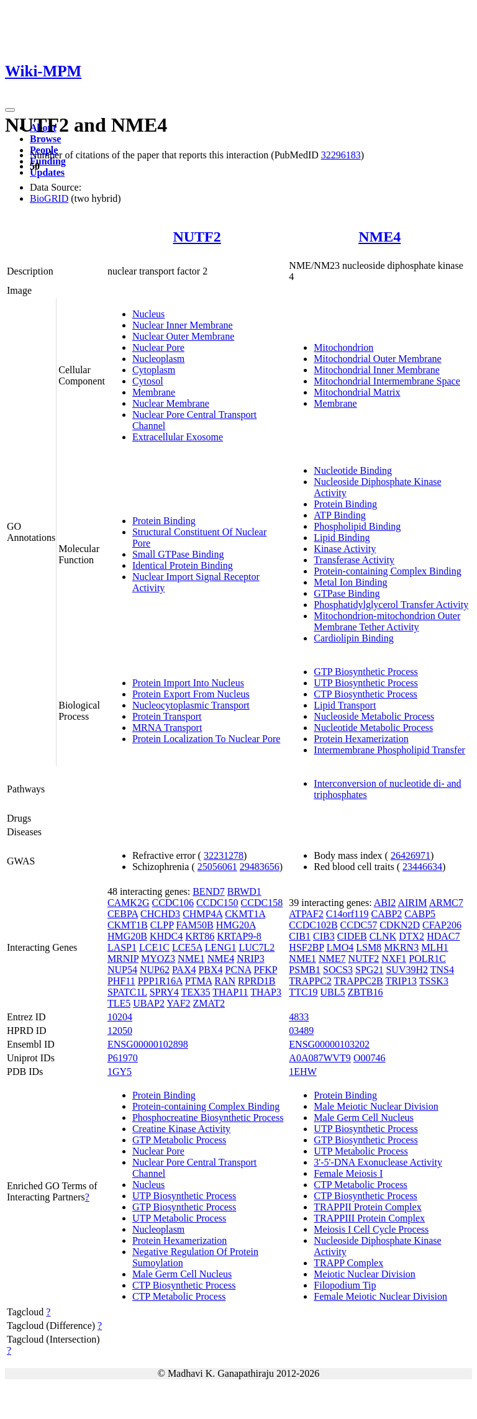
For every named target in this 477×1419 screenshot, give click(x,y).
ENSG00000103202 (329, 1044)
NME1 (191, 958)
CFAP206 (441, 925)
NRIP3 (250, 958)
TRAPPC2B (358, 981)
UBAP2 (149, 1003)
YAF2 (178, 1003)
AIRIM (412, 902)
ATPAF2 (306, 914)
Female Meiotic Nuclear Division (380, 1296)
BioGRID (49, 198)
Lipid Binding (342, 537)
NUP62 (155, 969)
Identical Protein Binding (182, 565)
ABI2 (385, 902)
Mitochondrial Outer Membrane (377, 358)
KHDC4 (166, 936)
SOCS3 (338, 969)
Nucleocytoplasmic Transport (191, 705)
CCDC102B (313, 925)
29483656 (259, 866)
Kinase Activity (345, 548)
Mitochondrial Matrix (357, 392)
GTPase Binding (346, 593)
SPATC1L (127, 992)
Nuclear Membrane (170, 403)
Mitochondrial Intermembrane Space (387, 381)
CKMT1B (127, 925)
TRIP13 (401, 981)
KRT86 (199, 936)
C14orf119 (347, 914)
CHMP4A (202, 914)
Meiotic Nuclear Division (365, 1274)
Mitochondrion (343, 347)
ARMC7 (446, 902)
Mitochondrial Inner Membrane (377, 370)
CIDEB (352, 936)
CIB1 (300, 936)
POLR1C (427, 958)
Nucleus (148, 314)
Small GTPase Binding (178, 554)
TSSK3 (433, 981)
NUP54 (122, 969)
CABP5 (419, 914)
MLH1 (434, 947)
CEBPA (122, 914)
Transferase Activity (354, 560)
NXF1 (393, 958)
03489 (301, 1030)
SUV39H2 (407, 969)
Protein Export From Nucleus (191, 694)
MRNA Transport (167, 727)
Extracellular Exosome (177, 437)
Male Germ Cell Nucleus (182, 1274)
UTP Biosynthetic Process (365, 683)
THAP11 (230, 992)
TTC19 (303, 992)
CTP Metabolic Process (179, 1296)
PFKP (265, 969)
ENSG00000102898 (147, 1044)
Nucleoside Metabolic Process (374, 716)
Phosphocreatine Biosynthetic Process (208, 1117)
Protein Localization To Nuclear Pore (206, 738)
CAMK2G (128, 902)
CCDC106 (173, 902)
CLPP (162, 925)
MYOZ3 (158, 958)
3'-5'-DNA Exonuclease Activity (378, 1162)
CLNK (383, 936)
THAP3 (265, 992)
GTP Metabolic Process (179, 1140)
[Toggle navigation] (10, 110)
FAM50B (194, 925)
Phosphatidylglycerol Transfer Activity (391, 604)
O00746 (369, 1058)
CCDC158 (262, 902)
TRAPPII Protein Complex (367, 1207)
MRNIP (123, 958)
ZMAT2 (209, 1003)
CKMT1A (245, 914)
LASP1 (122, 947)
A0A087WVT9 (320, 1058)
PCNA (238, 969)
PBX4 (210, 969)
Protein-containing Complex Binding (387, 571)
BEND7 (209, 891)
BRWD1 (244, 891)
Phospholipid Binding (357, 526)
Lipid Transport (345, 705)
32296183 (341, 155)
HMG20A (236, 925)
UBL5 (332, 992)
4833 (299, 1017)
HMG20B (127, 936)
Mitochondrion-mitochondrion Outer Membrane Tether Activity (387, 621)
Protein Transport (167, 716)
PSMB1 (304, 969)
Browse (45, 139)
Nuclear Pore (158, 347)
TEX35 (195, 992)
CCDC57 (359, 925)
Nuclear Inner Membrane (182, 325)
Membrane (153, 392)
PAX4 (184, 969)
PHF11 (121, 981)
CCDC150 (217, 902)
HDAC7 (443, 936)
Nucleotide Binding (353, 470)
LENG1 (221, 947)
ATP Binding (339, 515)
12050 (119, 1030)
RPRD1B (256, 981)
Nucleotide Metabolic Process (373, 727)
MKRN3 (401, 947)
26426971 (410, 855)
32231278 (223, 855)
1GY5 (119, 1071)
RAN (224, 981)
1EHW (302, 1071)
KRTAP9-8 (239, 936)
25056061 (217, 866)
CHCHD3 (160, 914)
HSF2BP (306, 947)
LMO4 (340, 947)
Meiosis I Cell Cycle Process (371, 1229)
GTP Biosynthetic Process (365, 671)
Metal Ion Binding (350, 582)
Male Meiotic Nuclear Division (376, 1106)
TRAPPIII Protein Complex (369, 1218)
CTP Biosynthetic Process (365, 694)
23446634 (422, 866)
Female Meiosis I (348, 1173)
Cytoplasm (153, 370)
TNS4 (442, 969)
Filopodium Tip (345, 1285)
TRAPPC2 (310, 981)
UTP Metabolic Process (179, 1218)
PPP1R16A (160, 981)
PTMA (198, 981)
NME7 (332, 958)
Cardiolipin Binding (353, 638)
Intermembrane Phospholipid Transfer (389, 750)
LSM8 (368, 947)
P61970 (122, 1058)
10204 (119, 1017)
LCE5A (187, 947)
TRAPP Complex (348, 1263)
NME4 (379, 237)
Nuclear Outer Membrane (183, 336)
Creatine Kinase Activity (181, 1128)
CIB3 (324, 936)
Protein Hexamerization (361, 738)
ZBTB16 (365, 992)
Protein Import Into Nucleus (188, 683)
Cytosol (147, 381)
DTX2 (411, 936)
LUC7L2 (256, 947)
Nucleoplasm (158, 358)
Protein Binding (164, 520)
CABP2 (386, 914)
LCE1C (154, 947)
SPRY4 (164, 992)
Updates (47, 172)
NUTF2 (196, 237)
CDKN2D (399, 925)
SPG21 (369, 969)
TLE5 (118, 1003)
